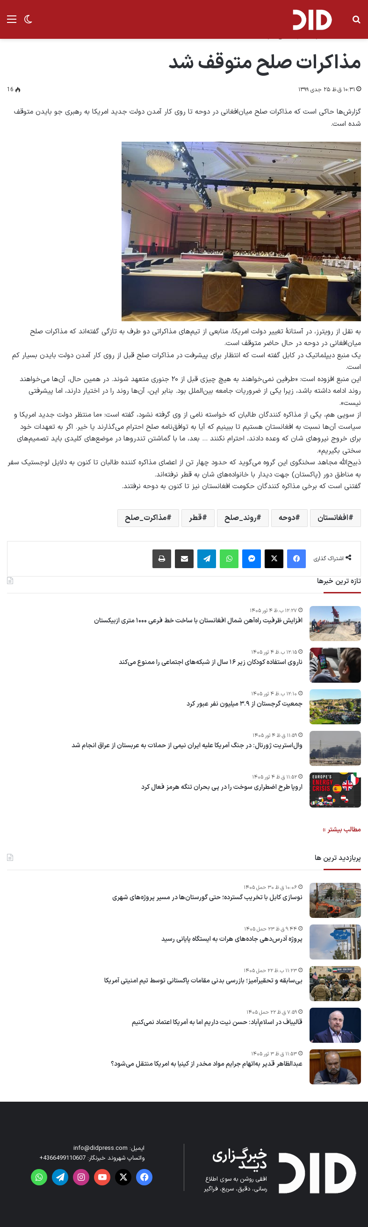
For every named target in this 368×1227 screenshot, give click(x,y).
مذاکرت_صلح (145, 518)
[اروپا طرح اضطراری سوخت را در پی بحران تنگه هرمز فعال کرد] (335, 790)
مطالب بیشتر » (342, 830)
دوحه (287, 518)
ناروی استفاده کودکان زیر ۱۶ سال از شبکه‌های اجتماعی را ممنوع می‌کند (211, 662)
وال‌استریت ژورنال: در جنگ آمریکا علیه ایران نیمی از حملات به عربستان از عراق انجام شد (187, 746)
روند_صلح (240, 518)
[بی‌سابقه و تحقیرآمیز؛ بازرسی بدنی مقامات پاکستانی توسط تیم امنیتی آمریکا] (335, 983)
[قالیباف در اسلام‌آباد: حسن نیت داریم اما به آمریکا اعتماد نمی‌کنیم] (335, 1025)
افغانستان (332, 518)
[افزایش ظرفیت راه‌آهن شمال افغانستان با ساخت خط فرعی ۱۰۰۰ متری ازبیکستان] (335, 623)
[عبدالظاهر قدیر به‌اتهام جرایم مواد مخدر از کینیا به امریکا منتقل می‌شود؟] (335, 1066)
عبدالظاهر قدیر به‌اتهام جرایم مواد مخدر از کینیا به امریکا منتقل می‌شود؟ (207, 1064)
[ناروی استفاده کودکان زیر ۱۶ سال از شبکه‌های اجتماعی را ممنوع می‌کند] (335, 665)
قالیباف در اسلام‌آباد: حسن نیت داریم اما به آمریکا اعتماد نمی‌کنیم (217, 1022)
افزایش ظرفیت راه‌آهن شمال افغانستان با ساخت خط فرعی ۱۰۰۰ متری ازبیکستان (198, 621)
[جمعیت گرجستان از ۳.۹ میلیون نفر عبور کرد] (335, 706)
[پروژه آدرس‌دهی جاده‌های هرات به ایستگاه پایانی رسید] (335, 942)
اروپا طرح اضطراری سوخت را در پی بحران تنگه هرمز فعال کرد (222, 787)
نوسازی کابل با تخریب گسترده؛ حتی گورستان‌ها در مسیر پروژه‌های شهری (207, 897)
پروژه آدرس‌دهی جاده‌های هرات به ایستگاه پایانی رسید (232, 939)
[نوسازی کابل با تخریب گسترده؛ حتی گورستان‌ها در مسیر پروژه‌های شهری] (335, 900)
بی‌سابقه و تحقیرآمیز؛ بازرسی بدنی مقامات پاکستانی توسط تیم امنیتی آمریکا (203, 981)
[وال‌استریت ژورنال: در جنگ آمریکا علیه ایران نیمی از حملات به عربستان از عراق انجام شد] (335, 748)
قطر (195, 518)
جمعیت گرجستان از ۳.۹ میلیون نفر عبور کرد (245, 704)
